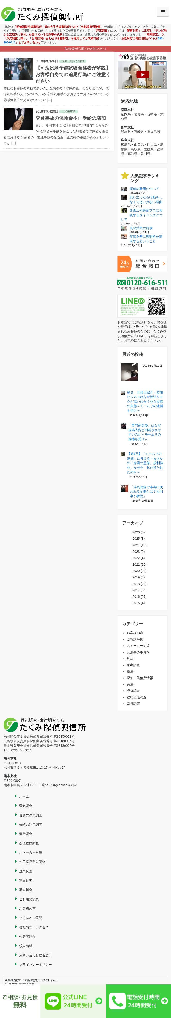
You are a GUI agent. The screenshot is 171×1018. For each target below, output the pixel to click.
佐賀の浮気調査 (30, 815)
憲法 (130, 671)
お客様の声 (135, 633)
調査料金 (25, 890)
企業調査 (25, 871)
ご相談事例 (135, 639)
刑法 (130, 658)
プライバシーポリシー (35, 964)
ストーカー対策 (138, 646)
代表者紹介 (27, 936)
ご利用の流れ (29, 899)
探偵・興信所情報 (140, 678)
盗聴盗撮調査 (136, 697)
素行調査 (133, 703)
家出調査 (133, 665)
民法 (130, 684)
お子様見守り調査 (32, 862)
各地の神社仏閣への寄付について (86, 48)
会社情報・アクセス (34, 927)
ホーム (24, 796)
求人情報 (25, 946)
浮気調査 (133, 691)
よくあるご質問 (30, 918)
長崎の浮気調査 (30, 824)
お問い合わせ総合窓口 (35, 955)
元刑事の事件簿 (138, 652)
